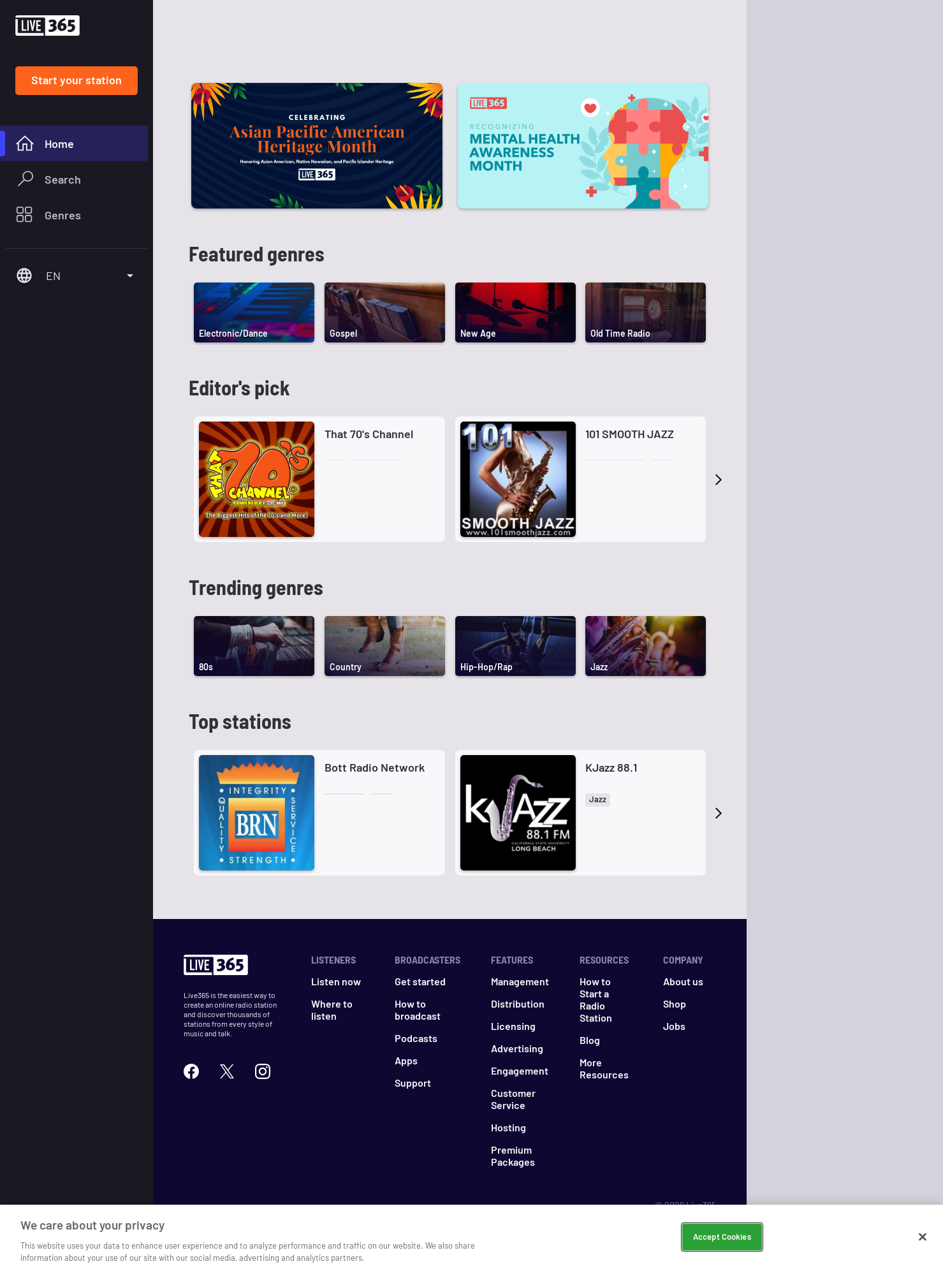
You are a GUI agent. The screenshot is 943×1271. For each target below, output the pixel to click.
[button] (334, 466)
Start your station (76, 80)
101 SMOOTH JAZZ (629, 434)
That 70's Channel (369, 434)
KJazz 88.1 (611, 767)
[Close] (923, 1237)
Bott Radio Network (375, 767)
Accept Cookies (722, 1236)
